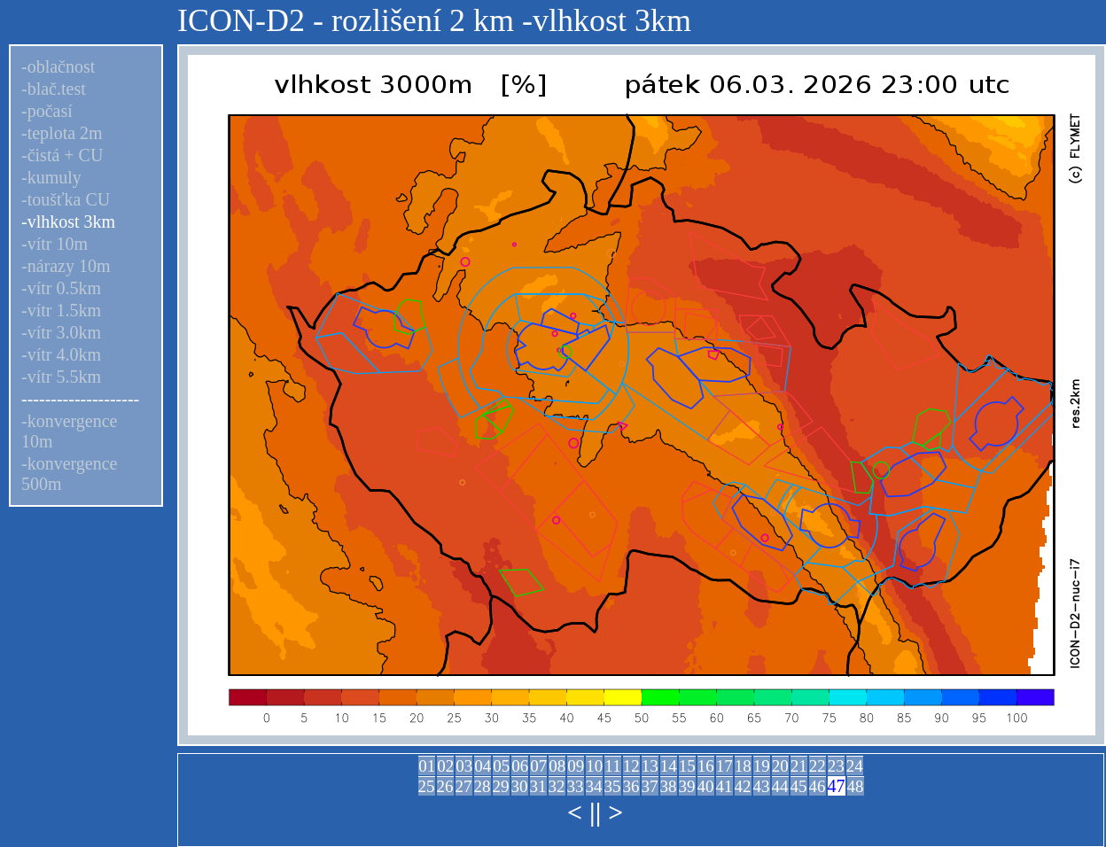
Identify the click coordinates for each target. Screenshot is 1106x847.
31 (538, 786)
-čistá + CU (62, 155)
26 (445, 786)
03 (464, 766)
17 (724, 766)
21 (799, 766)
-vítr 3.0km (61, 332)
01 (426, 766)
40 (705, 786)
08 (557, 766)
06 (519, 766)
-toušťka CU (65, 199)
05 (501, 766)
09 (575, 766)
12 (631, 766)
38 (668, 786)
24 (854, 766)
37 (650, 786)
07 (538, 766)
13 (650, 766)
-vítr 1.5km (61, 310)
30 (519, 786)
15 (687, 766)
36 (631, 786)
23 (836, 766)
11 (612, 766)
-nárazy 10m (66, 266)
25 (426, 786)
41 (724, 786)
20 (780, 766)
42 (743, 786)
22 (817, 766)
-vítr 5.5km (61, 376)
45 (799, 786)
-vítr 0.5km (61, 288)
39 (687, 786)
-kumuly (51, 177)
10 (594, 766)
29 (501, 786)
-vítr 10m (54, 243)
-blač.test (53, 88)
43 (761, 786)
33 (575, 786)
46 (817, 786)
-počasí (47, 110)
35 (612, 786)
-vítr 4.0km (61, 354)
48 (855, 786)
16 (705, 766)
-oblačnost (58, 66)
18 (743, 766)
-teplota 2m (62, 133)
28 (482, 786)
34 (594, 786)
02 (445, 766)
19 (761, 766)
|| (595, 812)
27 (464, 786)
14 (668, 766)
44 (780, 786)
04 (482, 766)
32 (557, 786)
